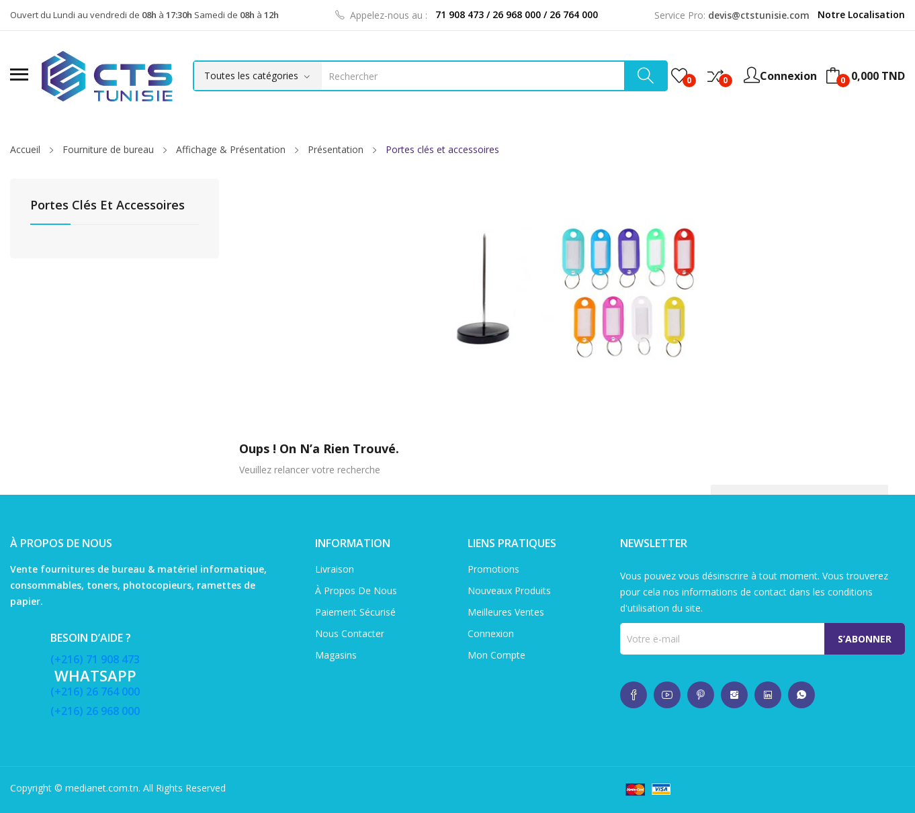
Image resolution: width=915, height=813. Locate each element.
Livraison (334, 569)
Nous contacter (349, 633)
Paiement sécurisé (355, 612)
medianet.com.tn (101, 787)
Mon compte (496, 655)
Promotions (493, 569)
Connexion (491, 633)
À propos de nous (356, 590)
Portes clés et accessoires (107, 206)
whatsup (633, 694)
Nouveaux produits (509, 590)
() (679, 75)
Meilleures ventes (506, 612)
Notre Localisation (861, 14)
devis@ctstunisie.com (759, 15)
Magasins (336, 655)
